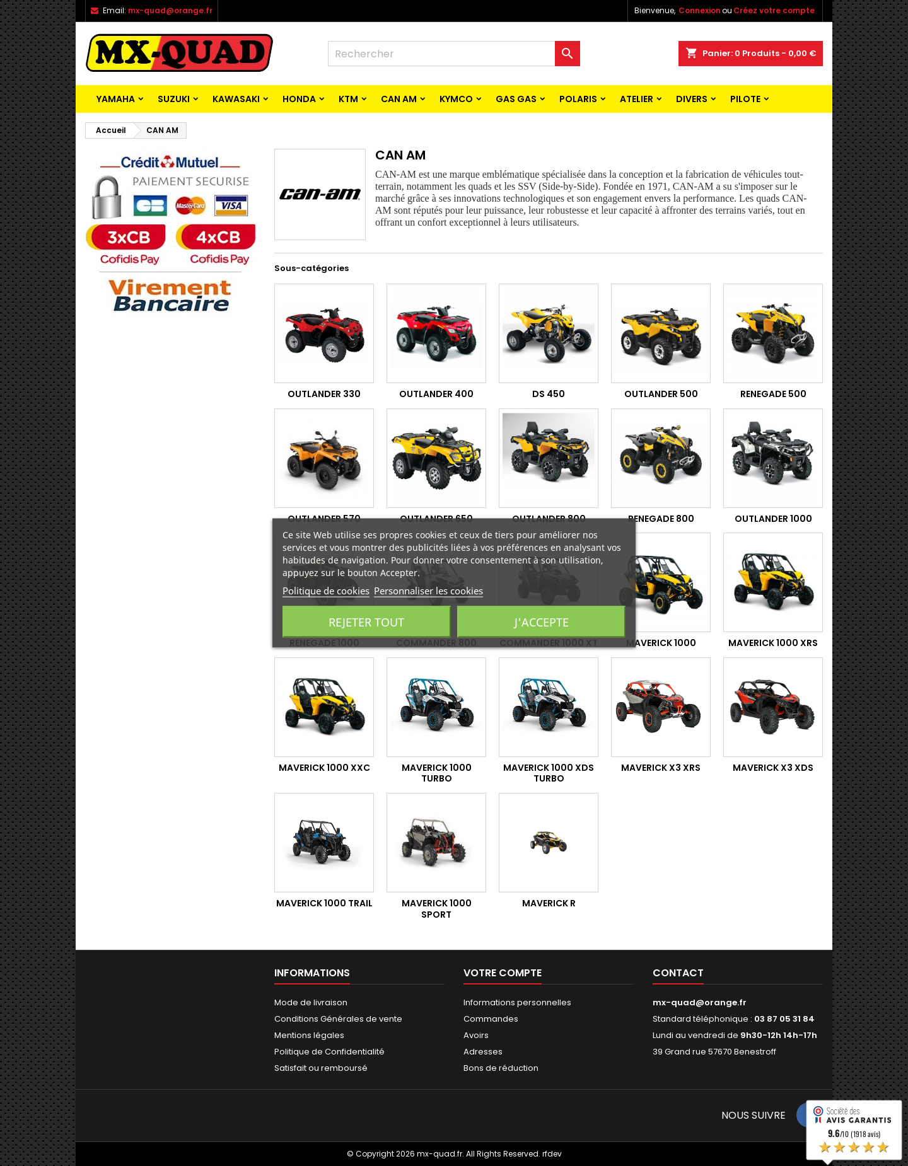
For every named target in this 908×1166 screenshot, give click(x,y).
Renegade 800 (661, 518)
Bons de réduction (500, 1068)
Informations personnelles (517, 1002)
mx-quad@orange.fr (170, 10)
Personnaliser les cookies (428, 590)
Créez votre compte (774, 10)
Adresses (483, 1052)
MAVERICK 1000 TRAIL (324, 903)
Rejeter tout (366, 622)
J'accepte (542, 622)
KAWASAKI (236, 99)
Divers (691, 99)
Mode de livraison (310, 1002)
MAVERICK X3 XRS (661, 767)
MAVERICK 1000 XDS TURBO (548, 773)
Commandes (490, 1019)
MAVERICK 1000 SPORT (437, 909)
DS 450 (548, 394)
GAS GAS (516, 99)
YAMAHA (115, 99)
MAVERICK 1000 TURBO (437, 773)
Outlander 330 (324, 394)
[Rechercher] (454, 53)
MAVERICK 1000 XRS (773, 643)
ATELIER (636, 99)
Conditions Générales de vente (338, 1019)
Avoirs (476, 1035)
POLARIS (578, 99)
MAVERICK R (549, 903)
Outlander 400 (436, 394)
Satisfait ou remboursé (321, 1068)
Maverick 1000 (661, 643)
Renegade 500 (773, 394)
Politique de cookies (326, 590)
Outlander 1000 (773, 518)
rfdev (552, 1153)
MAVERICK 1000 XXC (324, 767)
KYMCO (456, 99)
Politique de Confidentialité (329, 1052)
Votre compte (502, 973)
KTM (348, 99)
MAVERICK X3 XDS (773, 767)
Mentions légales (309, 1035)
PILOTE (745, 99)
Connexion (699, 10)
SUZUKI (174, 99)
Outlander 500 (661, 394)
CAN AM (399, 99)
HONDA (299, 99)
